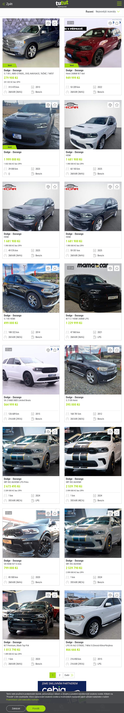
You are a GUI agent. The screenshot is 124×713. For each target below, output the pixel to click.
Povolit (35, 708)
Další (69, 683)
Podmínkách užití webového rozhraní (22, 700)
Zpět (7, 4)
